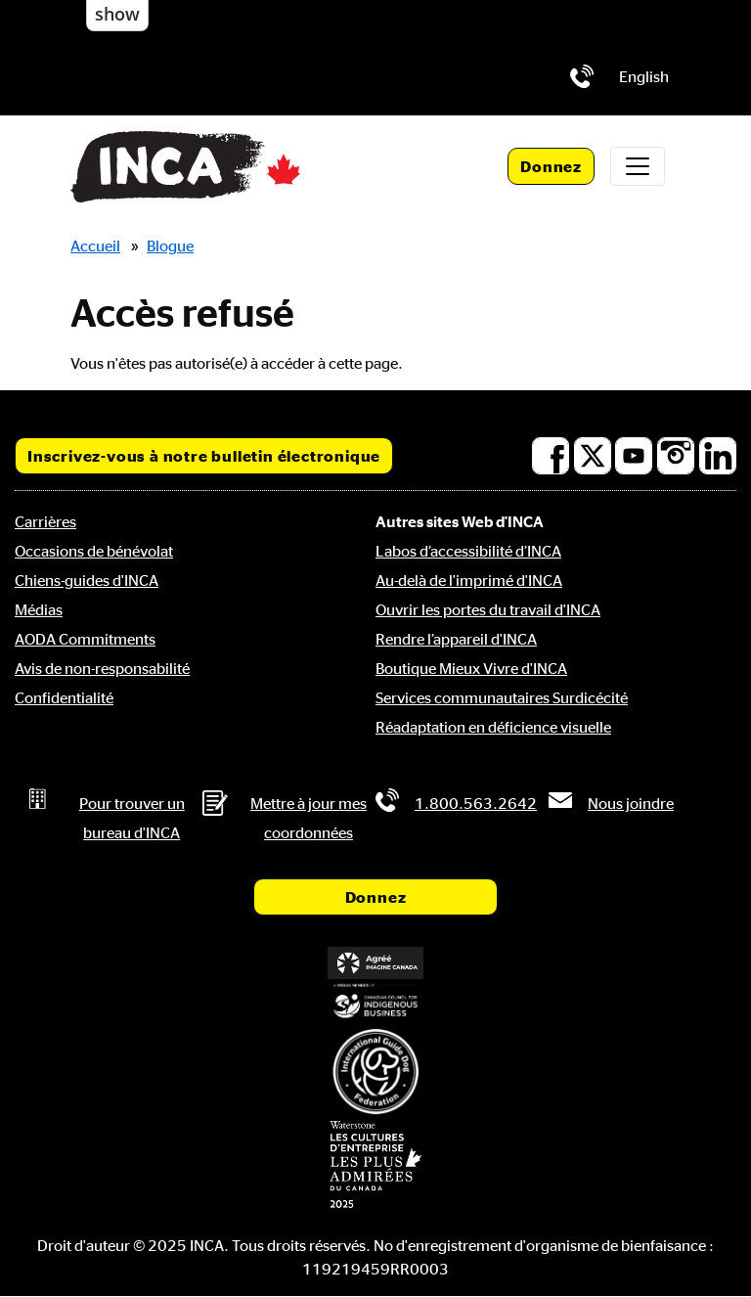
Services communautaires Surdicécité (502, 697)
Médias (39, 609)
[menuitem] (644, 76)
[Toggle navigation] (637, 166)
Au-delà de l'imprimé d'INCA (469, 580)
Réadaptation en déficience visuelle (493, 727)
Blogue (170, 245)
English (644, 76)
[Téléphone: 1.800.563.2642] (581, 76)
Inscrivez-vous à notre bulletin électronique (203, 456)
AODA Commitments (85, 639)
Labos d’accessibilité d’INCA (468, 550)
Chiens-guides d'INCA (86, 580)
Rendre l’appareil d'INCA (456, 639)
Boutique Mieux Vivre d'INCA (471, 668)
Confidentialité (64, 697)
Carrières (45, 521)
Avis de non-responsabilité (102, 668)
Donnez (551, 166)
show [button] (117, 13)
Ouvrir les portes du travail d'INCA (488, 609)
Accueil (95, 245)
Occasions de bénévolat (94, 550)
